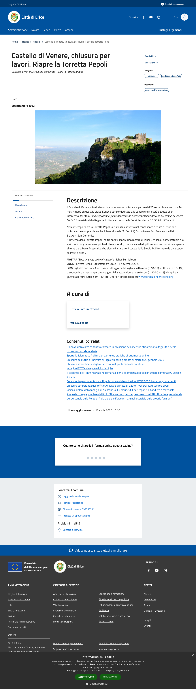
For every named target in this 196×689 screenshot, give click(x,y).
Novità (25, 41)
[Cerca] (184, 17)
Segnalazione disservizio (66, 649)
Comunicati (150, 599)
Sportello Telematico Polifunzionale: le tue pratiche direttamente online (108, 355)
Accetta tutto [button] (86, 677)
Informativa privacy (109, 649)
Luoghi (147, 620)
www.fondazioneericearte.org (155, 277)
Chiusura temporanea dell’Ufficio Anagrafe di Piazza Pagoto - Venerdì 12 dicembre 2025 (118, 386)
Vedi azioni (152, 63)
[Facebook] (142, 17)
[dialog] (98, 670)
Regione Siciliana (17, 4)
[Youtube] (149, 17)
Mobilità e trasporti (63, 621)
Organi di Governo (17, 594)
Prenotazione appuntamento (68, 643)
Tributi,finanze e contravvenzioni (116, 605)
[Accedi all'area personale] (172, 4)
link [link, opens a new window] (127, 670)
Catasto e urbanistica (64, 616)
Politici (11, 616)
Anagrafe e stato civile (65, 594)
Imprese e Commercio (64, 610)
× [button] (192, 655)
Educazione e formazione (111, 594)
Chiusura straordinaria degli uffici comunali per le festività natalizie (105, 364)
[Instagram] (157, 17)
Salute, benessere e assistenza (114, 616)
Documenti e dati (17, 627)
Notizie (36, 41)
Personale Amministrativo (21, 621)
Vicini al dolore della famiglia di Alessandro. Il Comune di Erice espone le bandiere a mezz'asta (120, 390)
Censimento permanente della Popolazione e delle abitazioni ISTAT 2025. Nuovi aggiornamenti (121, 381)
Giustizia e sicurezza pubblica (114, 599)
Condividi (151, 56)
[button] (98, 683)
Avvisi (147, 605)
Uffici (10, 605)
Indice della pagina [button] (24, 195)
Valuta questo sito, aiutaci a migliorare (98, 550)
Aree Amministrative (19, 599)
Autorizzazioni (106, 621)
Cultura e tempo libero (65, 599)
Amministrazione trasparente (114, 643)
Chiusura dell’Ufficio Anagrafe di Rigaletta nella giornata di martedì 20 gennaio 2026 (115, 360)
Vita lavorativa (60, 605)
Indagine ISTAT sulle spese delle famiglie (90, 368)
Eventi (147, 626)
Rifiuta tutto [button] (110, 676)
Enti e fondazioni (16, 610)
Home (15, 41)
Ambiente (104, 610)
